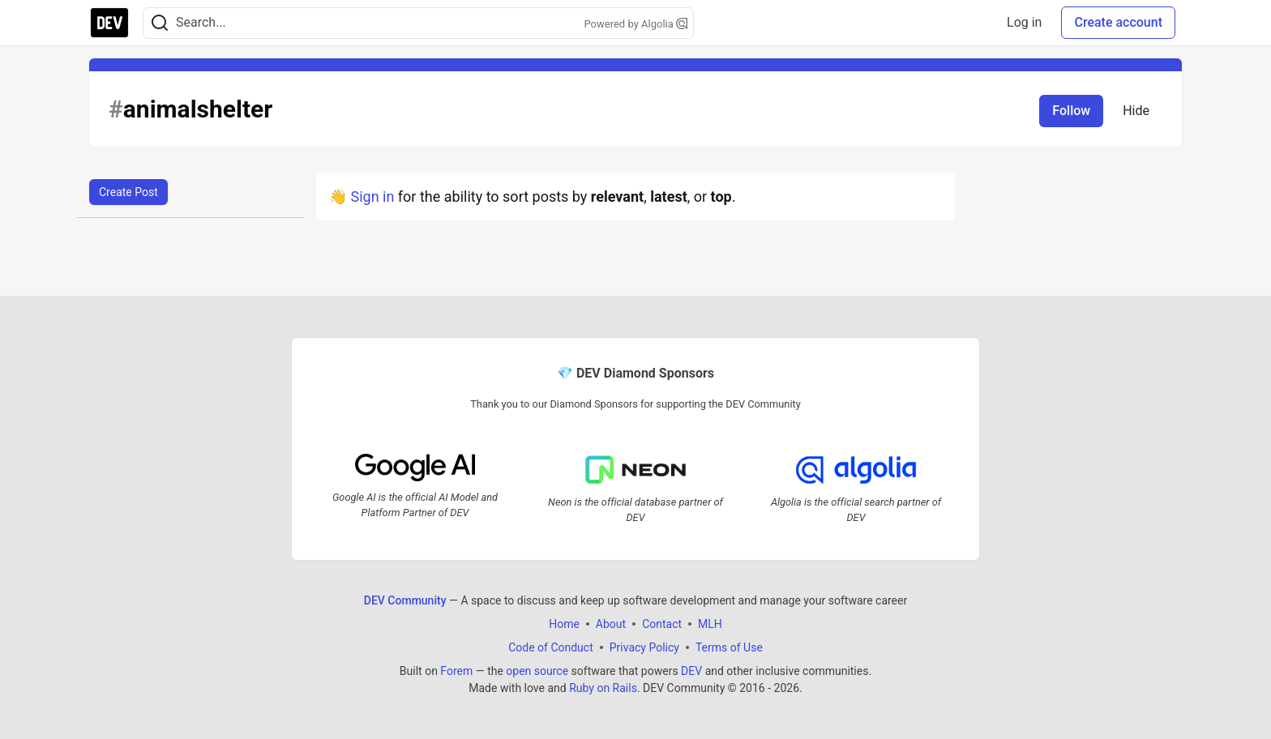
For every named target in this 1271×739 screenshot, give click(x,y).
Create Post (128, 192)
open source (537, 670)
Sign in (372, 196)
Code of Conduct (550, 647)
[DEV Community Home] (109, 22)
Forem (456, 670)
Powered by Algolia (635, 24)
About (611, 623)
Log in (1024, 22)
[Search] (159, 23)
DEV (691, 670)
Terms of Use (729, 647)
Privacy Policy (644, 647)
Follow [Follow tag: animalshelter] (1071, 110)
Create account (1118, 22)
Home (564, 623)
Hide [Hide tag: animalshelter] (1136, 110)
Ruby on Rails (603, 687)
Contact (662, 623)
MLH (710, 623)
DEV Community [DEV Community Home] (405, 600)
